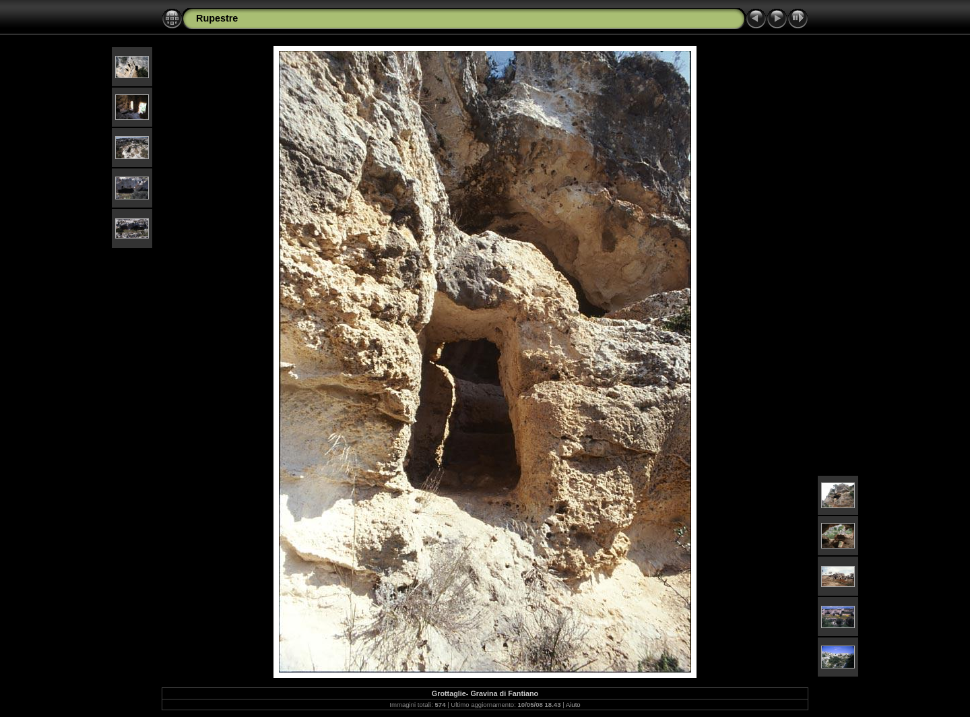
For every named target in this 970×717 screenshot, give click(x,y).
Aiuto (573, 704)
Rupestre (217, 18)
